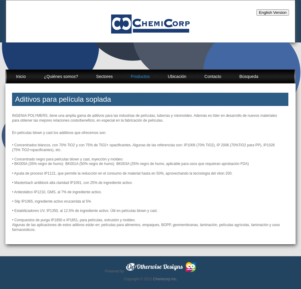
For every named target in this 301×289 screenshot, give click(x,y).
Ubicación (177, 76)
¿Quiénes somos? (61, 76)
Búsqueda (248, 76)
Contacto (212, 76)
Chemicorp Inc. (165, 279)
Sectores (104, 76)
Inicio (21, 76)
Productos (140, 76)
